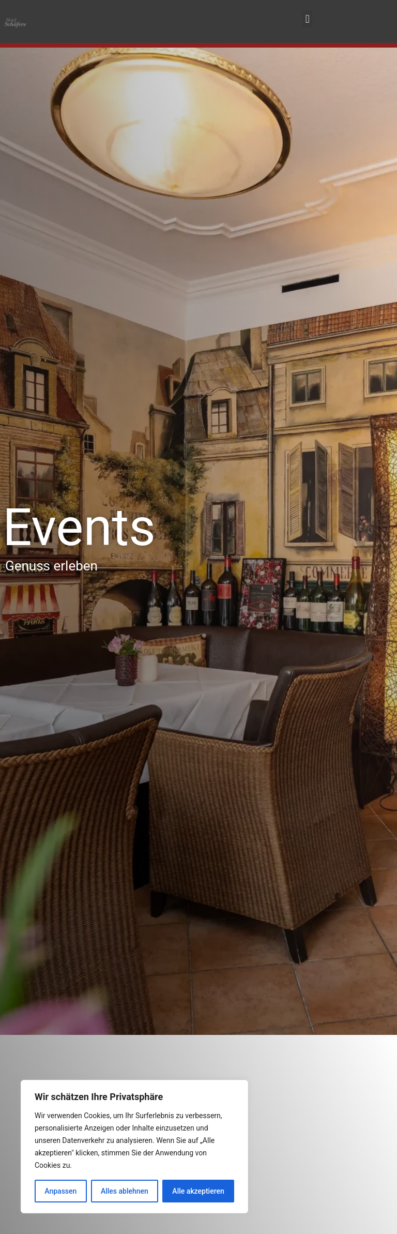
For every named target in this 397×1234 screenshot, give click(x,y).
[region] (134, 1146)
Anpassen (60, 1191)
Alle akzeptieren (198, 1191)
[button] (307, 18)
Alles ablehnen (124, 1191)
